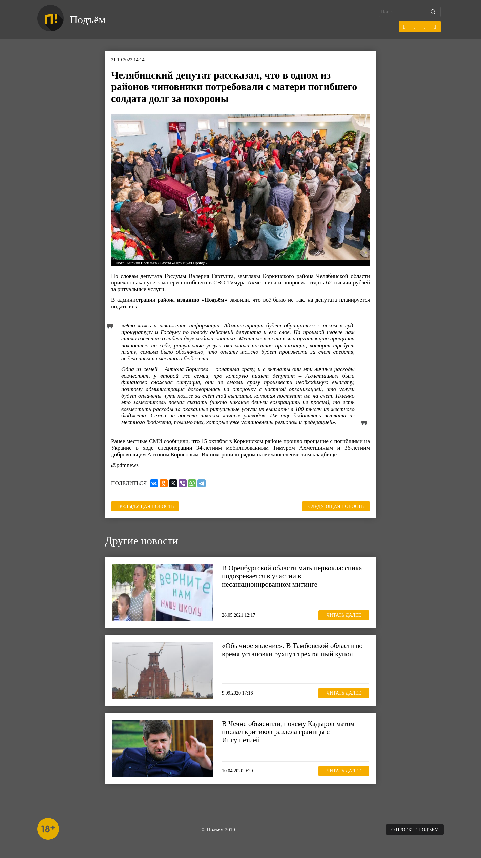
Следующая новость (336, 506)
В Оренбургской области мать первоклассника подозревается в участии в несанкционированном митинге (292, 576)
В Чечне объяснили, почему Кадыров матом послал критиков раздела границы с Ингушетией (288, 732)
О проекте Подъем (415, 829)
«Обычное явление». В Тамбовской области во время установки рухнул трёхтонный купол (292, 650)
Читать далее (344, 615)
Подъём (87, 20)
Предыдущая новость (145, 506)
